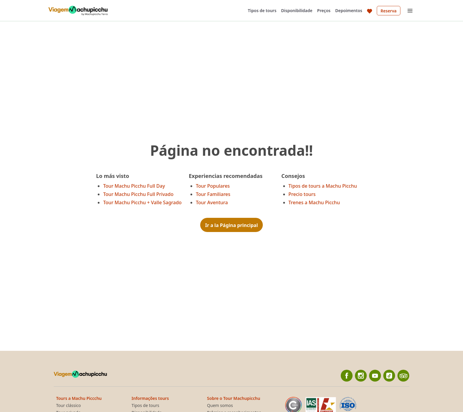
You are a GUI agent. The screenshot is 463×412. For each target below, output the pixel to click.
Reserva (389, 11)
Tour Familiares (213, 194)
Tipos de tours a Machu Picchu (322, 186)
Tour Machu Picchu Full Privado (138, 194)
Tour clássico (68, 405)
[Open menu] (410, 10)
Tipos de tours (262, 10)
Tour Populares (213, 186)
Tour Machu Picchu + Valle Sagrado (142, 202)
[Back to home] (77, 10)
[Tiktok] (389, 376)
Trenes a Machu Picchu (314, 202)
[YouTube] (375, 376)
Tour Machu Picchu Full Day (134, 186)
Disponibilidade (296, 10)
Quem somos (220, 405)
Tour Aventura (212, 202)
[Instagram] (361, 376)
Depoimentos (348, 10)
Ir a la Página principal (231, 225)
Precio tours (302, 194)
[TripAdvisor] (403, 376)
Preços (323, 10)
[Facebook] (347, 376)
